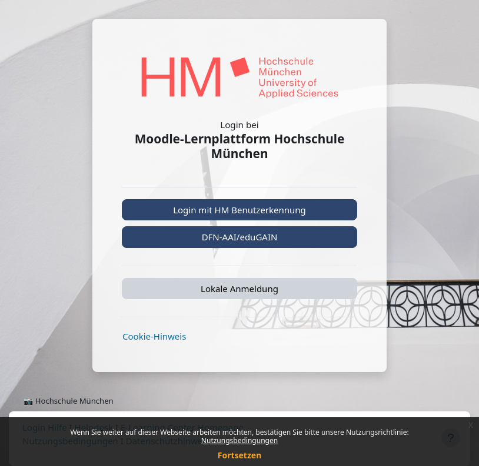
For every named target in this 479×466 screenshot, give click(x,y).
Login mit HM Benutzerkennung (239, 210)
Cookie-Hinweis (154, 336)
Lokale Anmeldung (239, 288)
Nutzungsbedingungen (239, 440)
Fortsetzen (240, 455)
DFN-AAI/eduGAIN (240, 237)
